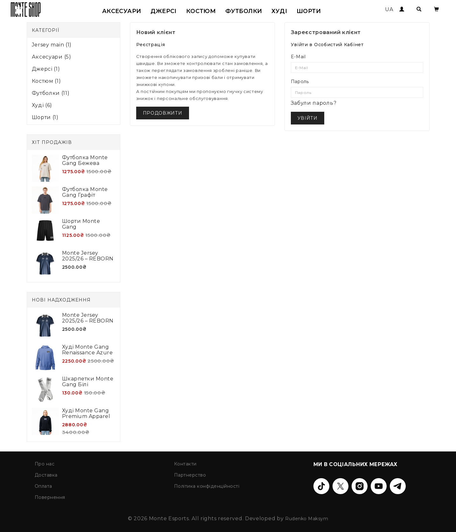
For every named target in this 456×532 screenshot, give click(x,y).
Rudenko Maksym (306, 518)
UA (389, 9)
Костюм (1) (46, 81)
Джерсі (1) (46, 69)
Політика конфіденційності (207, 486)
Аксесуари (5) (51, 57)
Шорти (309, 11)
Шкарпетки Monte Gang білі (88, 381)
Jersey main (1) (52, 45)
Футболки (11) (51, 93)
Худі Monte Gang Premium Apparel (86, 413)
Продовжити (162, 113)
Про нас (45, 464)
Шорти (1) (45, 117)
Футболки (243, 11)
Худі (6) (42, 105)
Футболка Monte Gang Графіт (85, 192)
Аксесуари (121, 11)
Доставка (46, 475)
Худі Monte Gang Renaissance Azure (87, 350)
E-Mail (298, 57)
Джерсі (163, 11)
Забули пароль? (314, 103)
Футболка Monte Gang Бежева (85, 160)
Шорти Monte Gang (81, 224)
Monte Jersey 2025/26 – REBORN (88, 256)
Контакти (185, 464)
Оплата (43, 486)
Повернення (50, 497)
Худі (279, 11)
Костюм (201, 11)
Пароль (300, 81)
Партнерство (190, 475)
